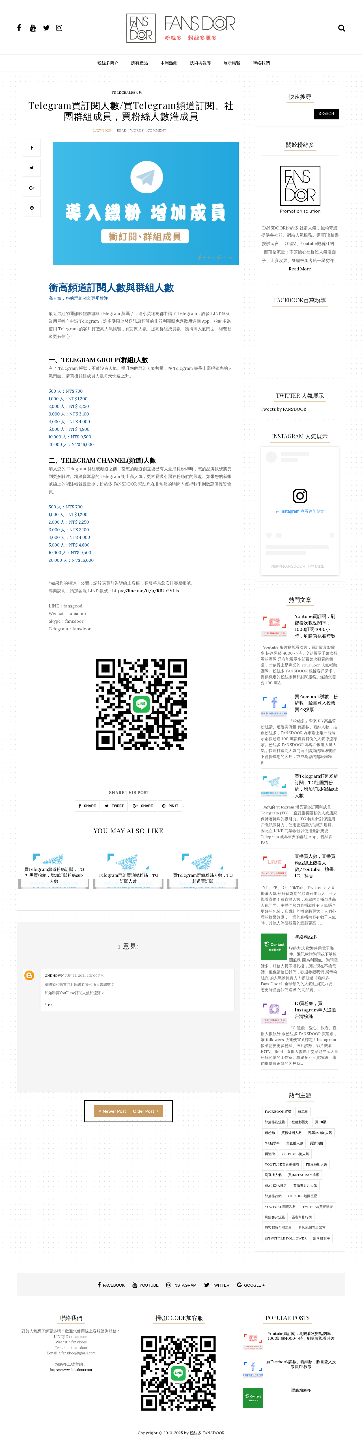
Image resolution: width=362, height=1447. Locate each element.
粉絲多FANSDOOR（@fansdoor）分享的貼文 (311, 566)
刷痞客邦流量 (275, 1217)
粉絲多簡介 (107, 62)
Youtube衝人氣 (295, 1154)
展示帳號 (231, 62)
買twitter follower (286, 1238)
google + (251, 1285)
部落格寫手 (321, 1238)
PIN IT (170, 806)
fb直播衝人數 (316, 1164)
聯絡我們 (261, 62)
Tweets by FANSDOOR (283, 409)
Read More (300, 269)
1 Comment (155, 130)
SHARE (87, 806)
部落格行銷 (273, 1196)
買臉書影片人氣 (305, 1185)
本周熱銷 (168, 62)
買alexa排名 (276, 1185)
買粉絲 (270, 1133)
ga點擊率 (272, 1143)
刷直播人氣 (273, 1175)
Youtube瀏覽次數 (280, 1207)
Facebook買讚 (278, 1111)
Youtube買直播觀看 (282, 1164)
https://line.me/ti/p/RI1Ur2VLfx (145, 590)
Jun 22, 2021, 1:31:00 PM (84, 974)
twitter (216, 1285)
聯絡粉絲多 (301, 1390)
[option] (54, 870)
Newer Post (112, 1109)
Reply (48, 1002)
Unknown (54, 974)
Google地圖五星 (302, 1196)
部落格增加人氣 (320, 1133)
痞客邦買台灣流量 (278, 1227)
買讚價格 (316, 1143)
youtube (145, 1285)
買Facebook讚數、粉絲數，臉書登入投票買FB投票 (301, 1364)
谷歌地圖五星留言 (312, 1227)
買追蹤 (270, 1154)
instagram (181, 1285)
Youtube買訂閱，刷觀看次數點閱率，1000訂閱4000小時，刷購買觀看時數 (301, 1336)
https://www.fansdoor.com (71, 1370)
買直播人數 (294, 1143)
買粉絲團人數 (291, 1133)
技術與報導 (200, 62)
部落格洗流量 (275, 1122)
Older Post (146, 1109)
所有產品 (139, 62)
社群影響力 (300, 1122)
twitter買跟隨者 (317, 1207)
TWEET (114, 806)
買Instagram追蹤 (303, 1175)
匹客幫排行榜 (302, 1217)
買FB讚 (320, 1122)
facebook (111, 1285)
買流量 (303, 1111)
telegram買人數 (126, 92)
